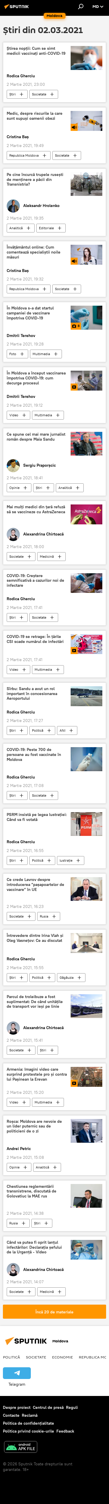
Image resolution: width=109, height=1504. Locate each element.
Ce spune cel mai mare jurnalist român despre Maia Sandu (36, 437)
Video (13, 415)
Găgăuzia (67, 977)
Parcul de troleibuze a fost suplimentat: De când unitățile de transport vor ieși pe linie (35, 1001)
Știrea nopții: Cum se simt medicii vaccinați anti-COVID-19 (36, 51)
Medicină (47, 556)
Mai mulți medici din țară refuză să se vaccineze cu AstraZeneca (36, 509)
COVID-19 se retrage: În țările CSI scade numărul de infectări (35, 639)
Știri (12, 94)
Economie (62, 1357)
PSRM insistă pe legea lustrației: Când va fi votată (37, 817)
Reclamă (29, 1415)
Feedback (65, 1431)
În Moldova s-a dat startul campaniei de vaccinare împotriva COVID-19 (30, 313)
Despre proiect (17, 1407)
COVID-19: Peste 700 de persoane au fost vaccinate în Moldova (34, 754)
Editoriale (46, 228)
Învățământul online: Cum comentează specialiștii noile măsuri (33, 252)
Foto (12, 354)
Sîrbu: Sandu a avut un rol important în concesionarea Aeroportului (32, 693)
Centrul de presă (48, 1407)
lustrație (66, 860)
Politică (37, 730)
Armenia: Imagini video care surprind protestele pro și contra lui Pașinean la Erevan (37, 1074)
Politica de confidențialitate (28, 1423)
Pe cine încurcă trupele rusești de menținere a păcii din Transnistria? (35, 179)
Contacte (11, 1415)
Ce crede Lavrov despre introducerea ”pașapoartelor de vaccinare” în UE (35, 884)
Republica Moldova (24, 155)
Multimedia (41, 354)
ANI (62, 730)
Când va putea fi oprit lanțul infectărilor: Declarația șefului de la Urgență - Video (34, 1247)
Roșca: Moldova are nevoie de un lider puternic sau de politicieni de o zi (34, 1126)
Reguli (72, 1407)
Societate (39, 94)
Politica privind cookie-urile (28, 1431)
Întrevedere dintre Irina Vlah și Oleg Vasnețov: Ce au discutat (35, 938)
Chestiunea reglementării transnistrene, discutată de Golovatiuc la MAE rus (31, 1191)
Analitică (16, 228)
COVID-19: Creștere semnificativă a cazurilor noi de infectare (35, 580)
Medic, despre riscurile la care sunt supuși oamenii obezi (34, 116)
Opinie (14, 487)
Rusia (44, 916)
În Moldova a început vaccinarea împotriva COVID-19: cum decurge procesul (36, 378)
